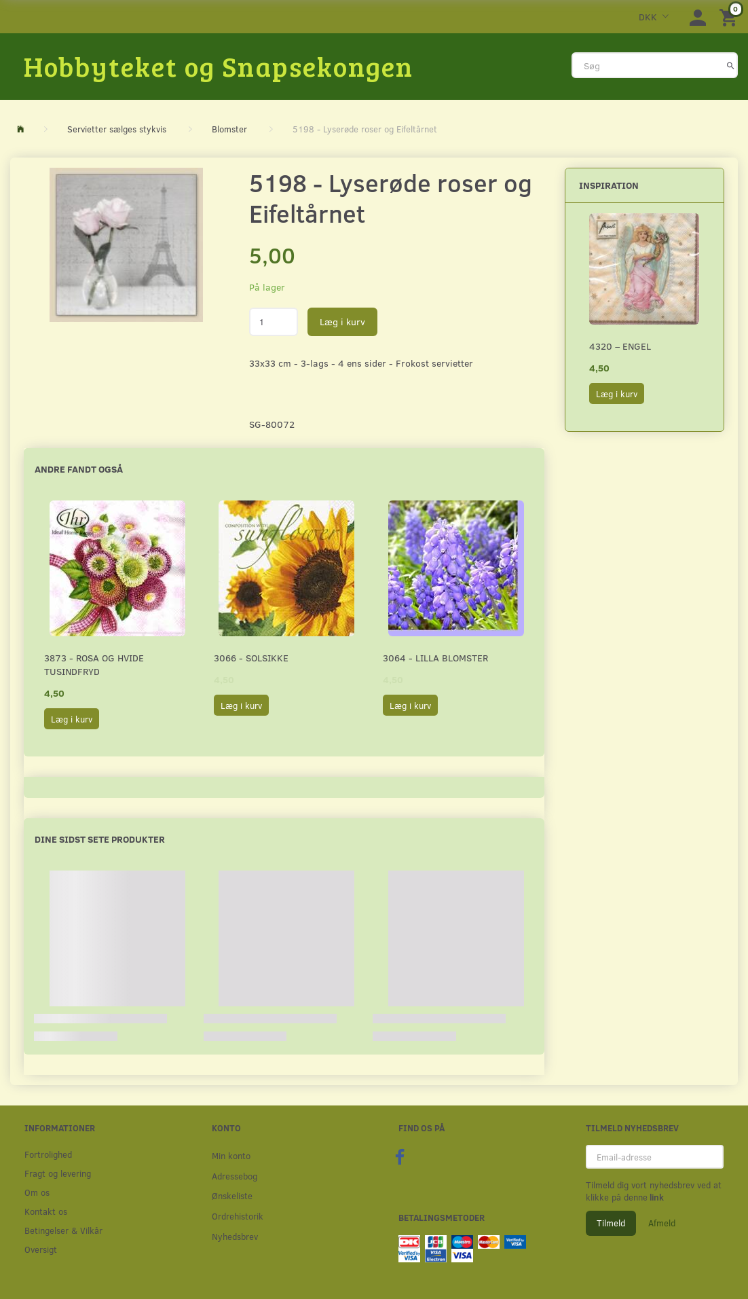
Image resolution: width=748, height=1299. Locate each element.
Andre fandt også (79, 468)
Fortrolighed (48, 1154)
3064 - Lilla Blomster (435, 657)
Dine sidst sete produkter (100, 839)
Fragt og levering (57, 1173)
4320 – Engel (620, 346)
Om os (37, 1192)
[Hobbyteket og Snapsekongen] (218, 66)
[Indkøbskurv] (730, 16)
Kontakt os (45, 1211)
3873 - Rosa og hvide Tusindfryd (94, 664)
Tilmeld (611, 1223)
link (656, 1197)
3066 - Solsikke (251, 657)
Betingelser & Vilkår (63, 1230)
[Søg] (730, 65)
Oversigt (40, 1249)
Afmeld (661, 1223)
